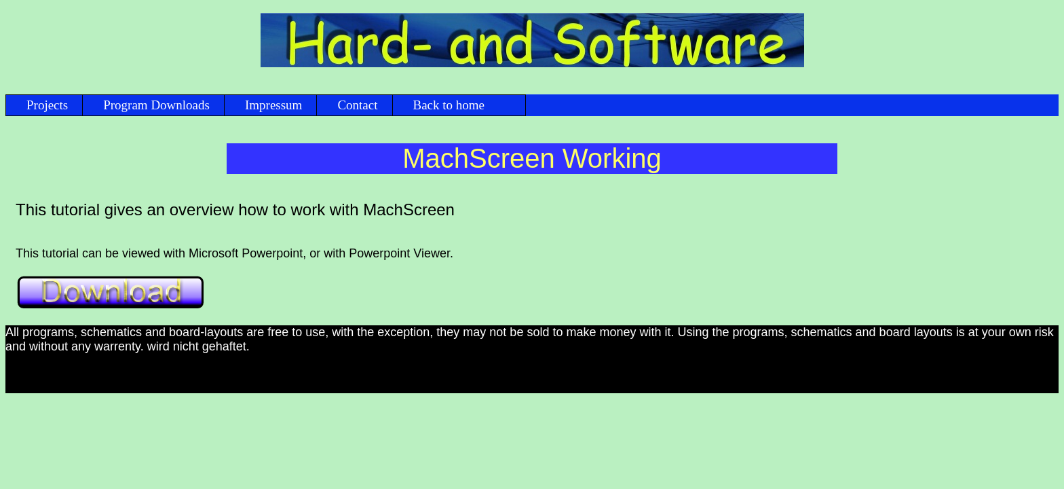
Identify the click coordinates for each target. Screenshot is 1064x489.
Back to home (449, 105)
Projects (47, 105)
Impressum (273, 105)
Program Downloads (156, 105)
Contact (357, 105)
